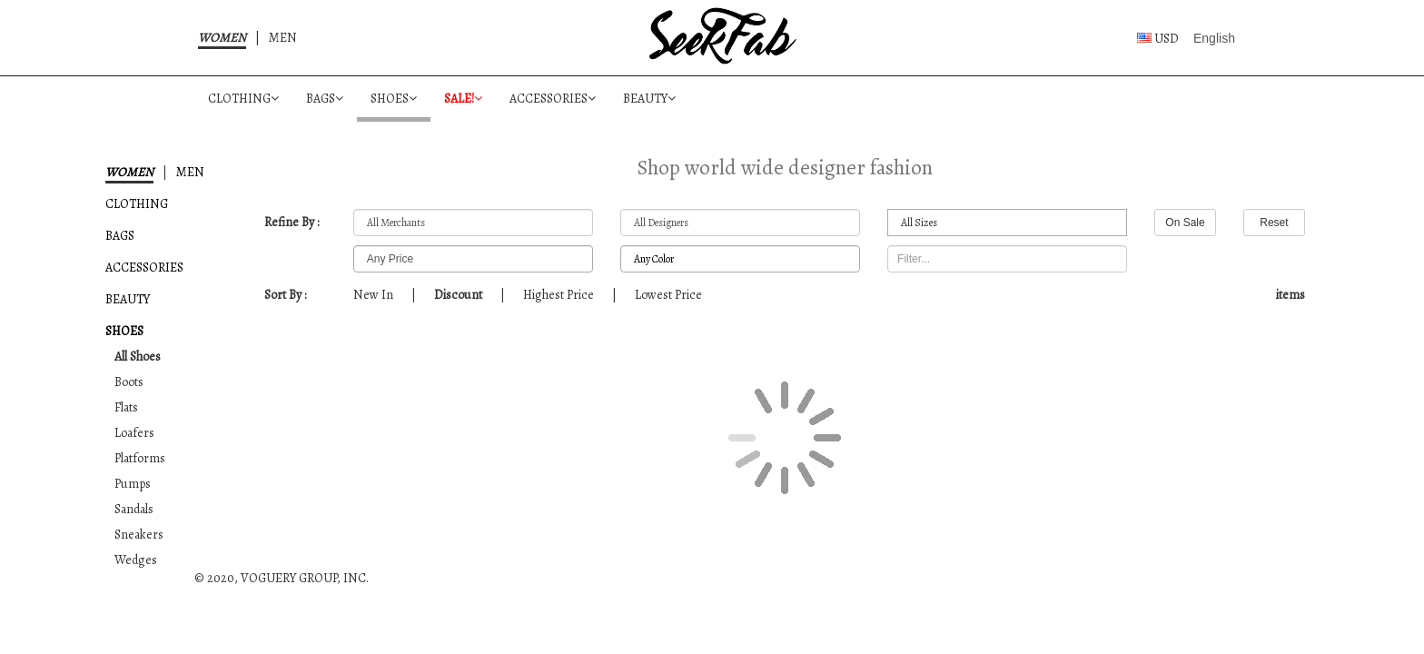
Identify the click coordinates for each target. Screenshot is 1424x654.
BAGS (324, 98)
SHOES (394, 98)
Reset (1274, 222)
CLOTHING (243, 98)
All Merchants (473, 223)
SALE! (463, 98)
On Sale (1184, 222)
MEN (283, 37)
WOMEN (222, 37)
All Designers (740, 223)
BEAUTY (649, 98)
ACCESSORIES (552, 98)
